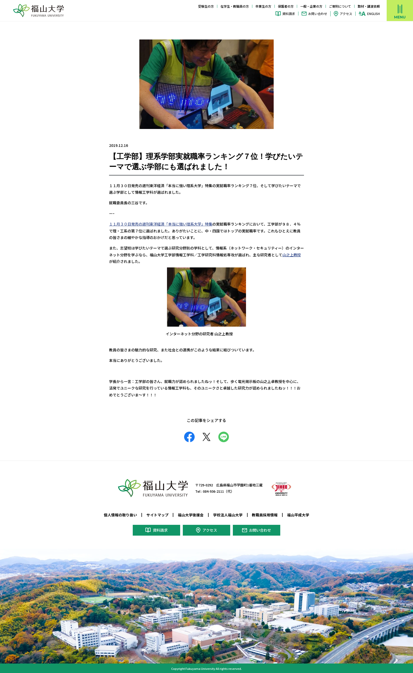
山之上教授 (291, 254)
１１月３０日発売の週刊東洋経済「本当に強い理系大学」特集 (160, 223)
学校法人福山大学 (228, 514)
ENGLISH (373, 14)
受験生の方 (206, 6)
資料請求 (288, 13)
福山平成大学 (298, 514)
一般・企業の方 (311, 6)
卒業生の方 (263, 6)
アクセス (346, 13)
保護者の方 (286, 6)
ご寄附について (340, 6)
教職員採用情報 (265, 514)
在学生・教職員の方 (234, 6)
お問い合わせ (317, 14)
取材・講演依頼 (369, 6)
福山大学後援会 (191, 514)
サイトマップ (157, 514)
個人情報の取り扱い (120, 514)
